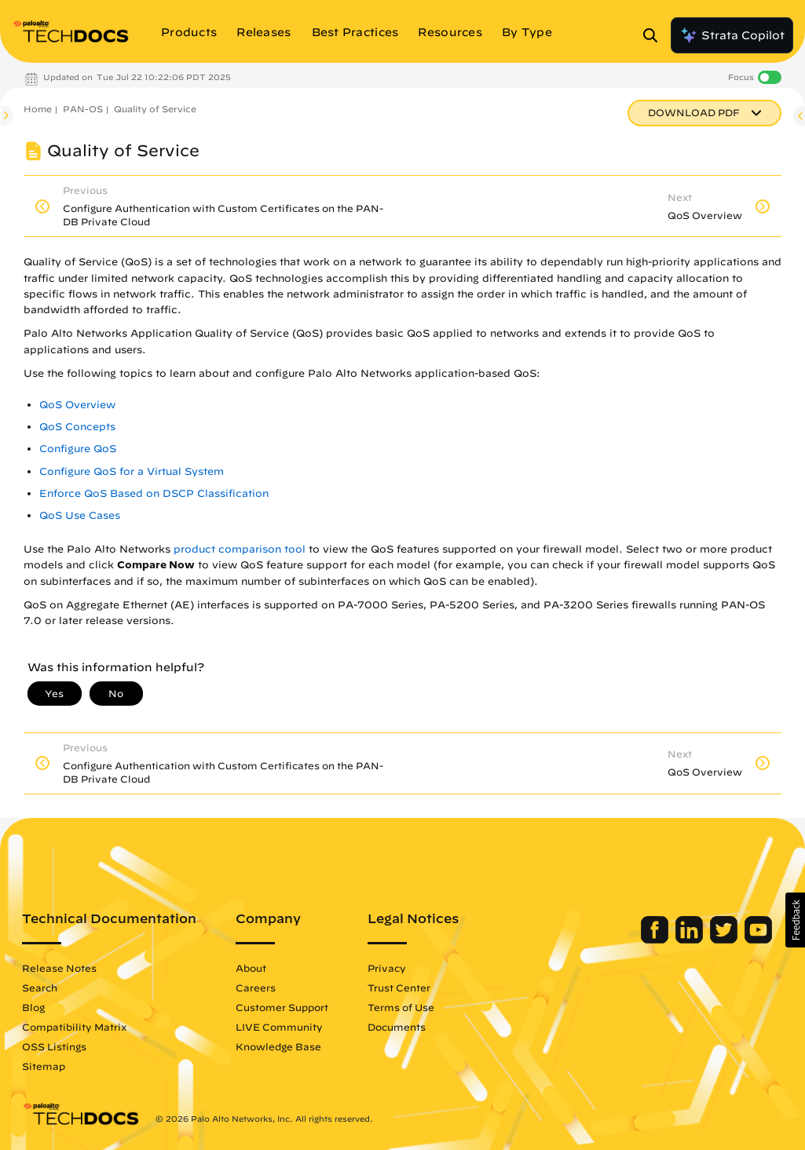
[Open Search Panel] (655, 35)
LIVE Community (279, 1026)
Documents (397, 1026)
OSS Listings (54, 1046)
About (251, 967)
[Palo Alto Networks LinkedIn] (690, 939)
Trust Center (399, 987)
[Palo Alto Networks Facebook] (656, 939)
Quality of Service (155, 109)
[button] (795, 920)
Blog (33, 1007)
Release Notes (59, 967)
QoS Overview (77, 405)
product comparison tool (240, 549)
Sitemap (43, 1066)
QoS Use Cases (79, 515)
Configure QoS (77, 449)
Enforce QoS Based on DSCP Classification (154, 493)
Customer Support (282, 1007)
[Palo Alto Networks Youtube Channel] (758, 939)
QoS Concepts (77, 427)
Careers (256, 987)
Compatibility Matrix (74, 1026)
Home (38, 109)
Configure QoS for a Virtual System (131, 471)
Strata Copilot (732, 35)
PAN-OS (83, 109)
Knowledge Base (278, 1046)
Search (39, 987)
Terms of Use (401, 1007)
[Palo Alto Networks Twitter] (725, 939)
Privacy (387, 967)
